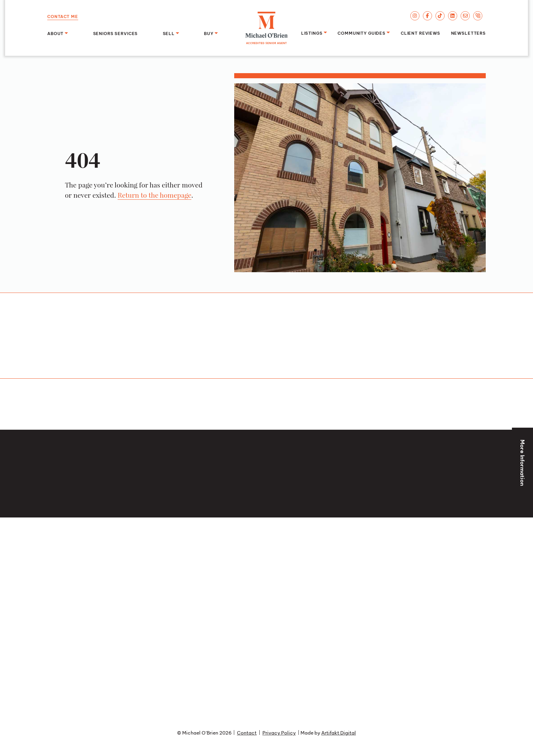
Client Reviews (420, 33)
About (55, 33)
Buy (208, 33)
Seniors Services (115, 33)
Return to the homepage (154, 195)
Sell (169, 33)
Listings (312, 33)
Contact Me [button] (62, 16)
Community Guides (361, 33)
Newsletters (468, 33)
